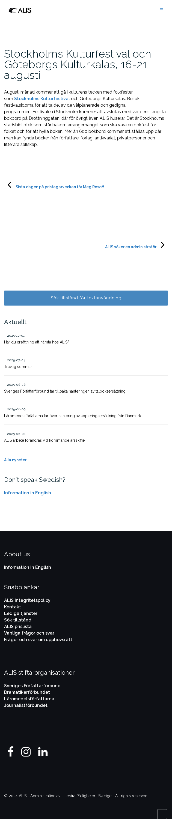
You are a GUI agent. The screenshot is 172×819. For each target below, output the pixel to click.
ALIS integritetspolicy (27, 600)
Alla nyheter (15, 460)
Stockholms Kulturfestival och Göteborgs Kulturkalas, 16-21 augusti (77, 64)
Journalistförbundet (26, 705)
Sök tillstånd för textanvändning (86, 297)
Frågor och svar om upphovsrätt (38, 639)
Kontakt (12, 606)
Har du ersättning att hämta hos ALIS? (36, 342)
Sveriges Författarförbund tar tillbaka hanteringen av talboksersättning (65, 391)
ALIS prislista (18, 626)
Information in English (27, 492)
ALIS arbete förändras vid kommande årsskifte (44, 440)
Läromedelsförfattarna (29, 698)
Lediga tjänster (20, 613)
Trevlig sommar (18, 366)
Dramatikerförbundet (27, 692)
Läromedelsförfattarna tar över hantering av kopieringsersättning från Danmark (73, 416)
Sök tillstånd (17, 620)
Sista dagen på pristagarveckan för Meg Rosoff (60, 187)
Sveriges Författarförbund (32, 685)
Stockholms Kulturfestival (42, 98)
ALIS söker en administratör (130, 247)
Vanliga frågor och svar (29, 633)
